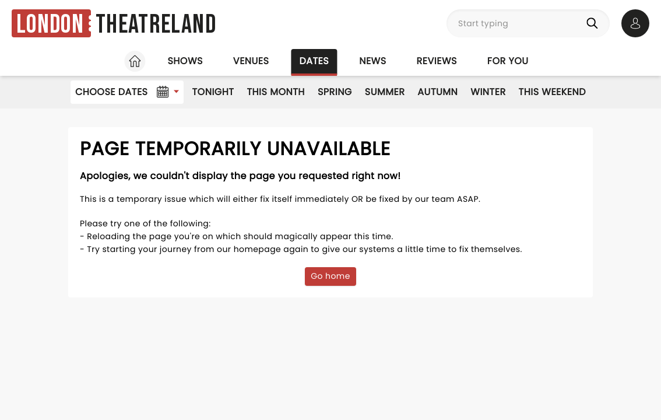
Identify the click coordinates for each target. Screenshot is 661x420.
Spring (335, 92)
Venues (251, 61)
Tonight (213, 92)
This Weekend (552, 92)
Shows (184, 61)
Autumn (437, 92)
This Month (275, 92)
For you (508, 61)
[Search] (594, 23)
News (372, 61)
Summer (385, 92)
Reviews (437, 61)
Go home (330, 276)
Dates (314, 61)
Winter (487, 92)
